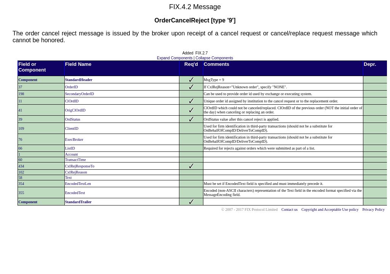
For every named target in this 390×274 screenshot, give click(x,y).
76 (20, 139)
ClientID (71, 128)
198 (21, 94)
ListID (70, 148)
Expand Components (174, 58)
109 (21, 128)
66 (20, 148)
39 (20, 119)
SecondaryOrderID (79, 94)
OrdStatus (72, 119)
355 (21, 193)
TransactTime (75, 160)
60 (20, 160)
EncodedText (75, 193)
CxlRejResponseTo (79, 166)
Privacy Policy (373, 209)
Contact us (289, 209)
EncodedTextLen (78, 184)
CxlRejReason (76, 172)
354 (21, 184)
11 (20, 101)
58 (20, 177)
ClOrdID (72, 101)
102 (21, 172)
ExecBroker (74, 139)
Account (71, 154)
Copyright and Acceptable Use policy (329, 209)
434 (21, 166)
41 (20, 110)
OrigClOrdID (75, 110)
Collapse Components (214, 58)
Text (68, 177)
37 (20, 87)
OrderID (71, 87)
